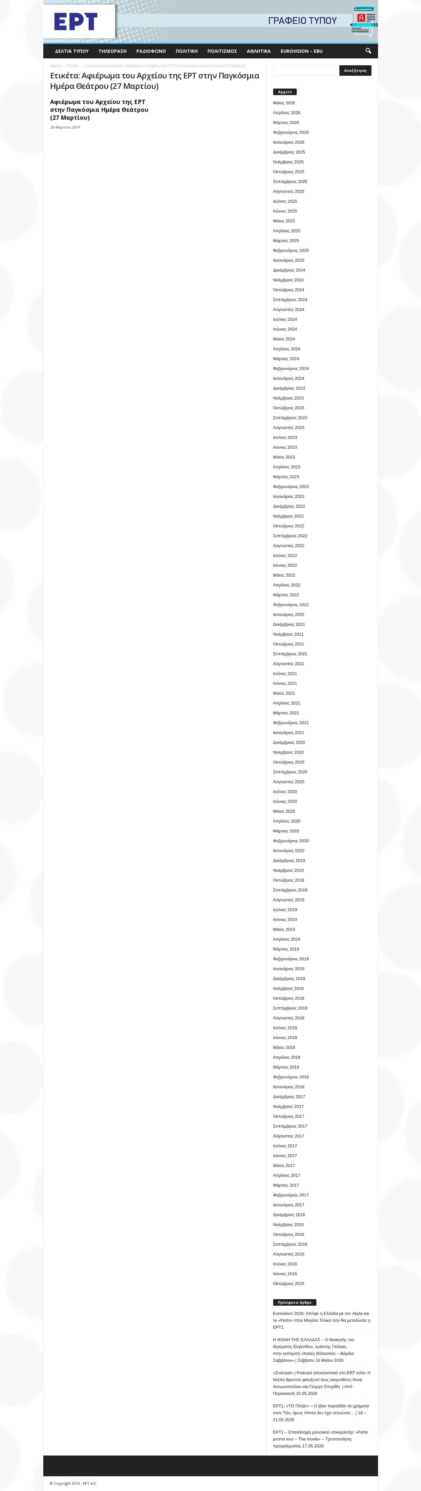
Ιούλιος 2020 (285, 791)
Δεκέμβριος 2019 (289, 860)
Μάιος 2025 (284, 220)
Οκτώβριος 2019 (289, 880)
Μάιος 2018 (284, 1047)
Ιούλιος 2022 (285, 555)
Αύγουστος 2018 (289, 1017)
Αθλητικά (259, 51)
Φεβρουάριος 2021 (291, 722)
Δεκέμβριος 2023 (289, 388)
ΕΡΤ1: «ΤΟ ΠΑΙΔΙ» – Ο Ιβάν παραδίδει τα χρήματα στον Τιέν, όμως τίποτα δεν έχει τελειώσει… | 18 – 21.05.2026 (321, 1412)
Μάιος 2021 (284, 693)
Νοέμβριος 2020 (288, 752)
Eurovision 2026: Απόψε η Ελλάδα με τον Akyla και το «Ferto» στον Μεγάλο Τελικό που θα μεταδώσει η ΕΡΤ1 (322, 1320)
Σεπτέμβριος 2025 (290, 181)
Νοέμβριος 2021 (288, 634)
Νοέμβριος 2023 (288, 398)
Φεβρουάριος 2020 (291, 840)
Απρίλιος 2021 (286, 703)
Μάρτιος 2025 (286, 240)
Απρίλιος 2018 (286, 1057)
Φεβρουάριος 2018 (291, 1076)
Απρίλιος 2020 (286, 821)
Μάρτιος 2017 (286, 1185)
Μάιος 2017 (284, 1165)
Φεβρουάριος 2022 (291, 604)
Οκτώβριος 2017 (289, 1116)
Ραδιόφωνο (151, 51)
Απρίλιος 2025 (286, 230)
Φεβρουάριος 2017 (291, 1195)
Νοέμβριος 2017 (288, 1106)
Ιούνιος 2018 (285, 1037)
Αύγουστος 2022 (289, 545)
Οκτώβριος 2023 (289, 407)
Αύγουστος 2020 (289, 781)
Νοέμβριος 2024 (288, 279)
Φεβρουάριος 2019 (291, 958)
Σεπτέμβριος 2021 (290, 653)
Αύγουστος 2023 (289, 427)
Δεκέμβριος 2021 (289, 624)
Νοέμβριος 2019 (288, 870)
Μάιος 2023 (284, 457)
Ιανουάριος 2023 (289, 496)
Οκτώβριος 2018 (289, 998)
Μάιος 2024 (284, 339)
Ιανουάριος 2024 (289, 378)
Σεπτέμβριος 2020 (290, 771)
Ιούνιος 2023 (285, 447)
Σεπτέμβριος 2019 (290, 890)
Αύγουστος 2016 (289, 1254)
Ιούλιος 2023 (285, 437)
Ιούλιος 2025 (285, 201)
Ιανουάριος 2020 (289, 850)
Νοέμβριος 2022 (288, 516)
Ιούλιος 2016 (285, 1263)
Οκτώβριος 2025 (289, 171)
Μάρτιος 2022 (286, 594)
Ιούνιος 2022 (285, 565)
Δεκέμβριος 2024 (289, 270)
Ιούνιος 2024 (285, 329)
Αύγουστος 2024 (289, 309)
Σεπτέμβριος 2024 (290, 299)
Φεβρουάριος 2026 (291, 132)
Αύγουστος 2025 (289, 191)
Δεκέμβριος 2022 (289, 506)
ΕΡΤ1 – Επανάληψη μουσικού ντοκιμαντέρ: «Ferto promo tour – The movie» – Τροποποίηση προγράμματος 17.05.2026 (320, 1439)
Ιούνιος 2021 (285, 683)
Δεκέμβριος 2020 (289, 742)
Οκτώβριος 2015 (289, 1283)
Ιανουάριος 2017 (289, 1204)
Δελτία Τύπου (72, 51)
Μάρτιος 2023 (286, 476)
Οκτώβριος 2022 (289, 525)
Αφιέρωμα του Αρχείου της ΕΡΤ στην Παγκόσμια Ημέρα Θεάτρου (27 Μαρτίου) (99, 109)
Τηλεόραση (112, 51)
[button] (368, 51)
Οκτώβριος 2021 (289, 644)
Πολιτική (187, 51)
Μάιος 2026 (284, 102)
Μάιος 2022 (284, 575)
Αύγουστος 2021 (289, 663)
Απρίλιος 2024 (286, 348)
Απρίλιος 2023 (286, 466)
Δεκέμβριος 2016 (289, 1214)
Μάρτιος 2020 (286, 830)
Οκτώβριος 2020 (289, 762)
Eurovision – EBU (302, 51)
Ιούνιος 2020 (285, 801)
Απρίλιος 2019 (286, 939)
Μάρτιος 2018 (286, 1067)
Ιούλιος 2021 (285, 673)
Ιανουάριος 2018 (289, 1086)
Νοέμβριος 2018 (288, 988)
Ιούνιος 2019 (285, 919)
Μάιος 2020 (284, 811)
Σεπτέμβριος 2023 (290, 417)
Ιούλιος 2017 (285, 1145)
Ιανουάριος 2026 (289, 142)
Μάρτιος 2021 (286, 712)
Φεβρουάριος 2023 (291, 486)
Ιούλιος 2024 (285, 319)
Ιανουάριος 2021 (289, 732)
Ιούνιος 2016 (285, 1273)
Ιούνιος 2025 (285, 211)
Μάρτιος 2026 (286, 122)
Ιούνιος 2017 (285, 1155)
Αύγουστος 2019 (289, 899)
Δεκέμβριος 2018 (289, 978)
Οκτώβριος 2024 (289, 289)
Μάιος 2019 (284, 929)
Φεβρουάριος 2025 (291, 250)
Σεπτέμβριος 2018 (290, 1008)
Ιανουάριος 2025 (289, 260)
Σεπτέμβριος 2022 (290, 535)
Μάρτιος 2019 (286, 949)
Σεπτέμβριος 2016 (290, 1244)
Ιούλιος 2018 (285, 1027)
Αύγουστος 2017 (289, 1136)
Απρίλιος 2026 (286, 112)
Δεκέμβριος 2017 (289, 1096)
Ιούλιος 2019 (285, 909)
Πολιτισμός (222, 51)
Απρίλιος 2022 (286, 584)
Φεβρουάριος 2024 (291, 368)
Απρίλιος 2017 (286, 1175)
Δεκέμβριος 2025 (289, 152)
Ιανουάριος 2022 (289, 614)
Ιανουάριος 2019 (289, 968)
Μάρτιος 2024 (286, 358)
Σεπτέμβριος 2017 (290, 1126)
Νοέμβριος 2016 (288, 1224)
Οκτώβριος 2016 (289, 1234)
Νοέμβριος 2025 (288, 161)
